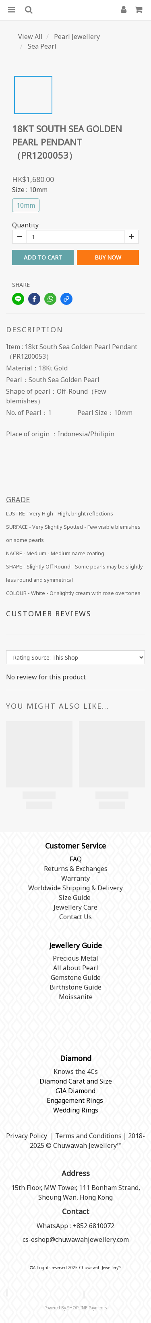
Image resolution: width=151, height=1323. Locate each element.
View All (30, 36)
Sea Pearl (42, 46)
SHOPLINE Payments (87, 1308)
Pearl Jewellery (77, 36)
